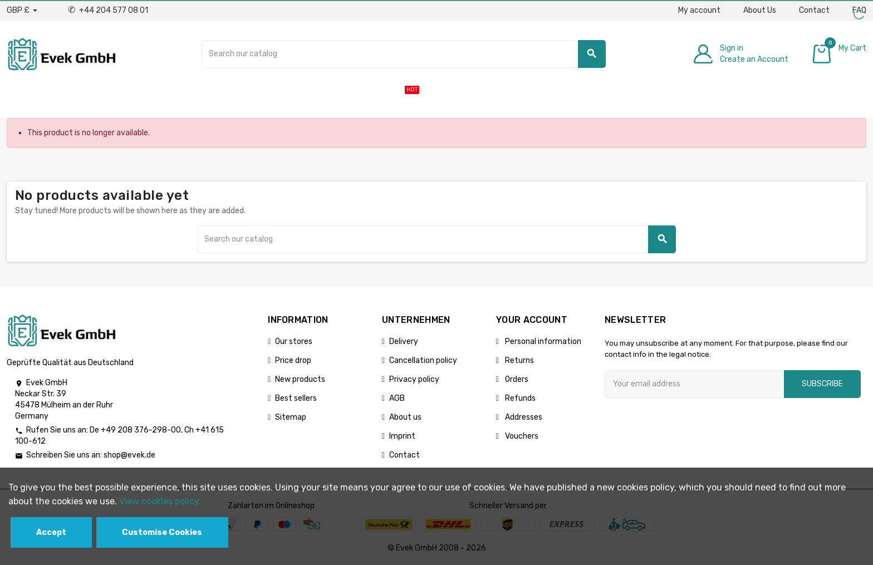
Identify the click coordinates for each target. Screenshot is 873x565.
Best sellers (296, 398)
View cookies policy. (160, 501)
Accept (51, 532)
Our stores (293, 341)
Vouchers (520, 436)
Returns (518, 360)
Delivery (403, 341)
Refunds (519, 398)
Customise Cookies (162, 532)
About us (405, 417)
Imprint (402, 436)
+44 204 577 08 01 (108, 10)
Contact (814, 10)
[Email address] (694, 384)
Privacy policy (414, 379)
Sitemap (290, 417)
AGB (397, 398)
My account (699, 10)
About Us (759, 10)
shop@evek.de (129, 455)
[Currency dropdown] (22, 10)
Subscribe (822, 384)
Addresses (522, 417)
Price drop (293, 360)
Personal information (542, 341)
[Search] (403, 54)
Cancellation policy (423, 360)
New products (300, 379)
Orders (515, 379)
